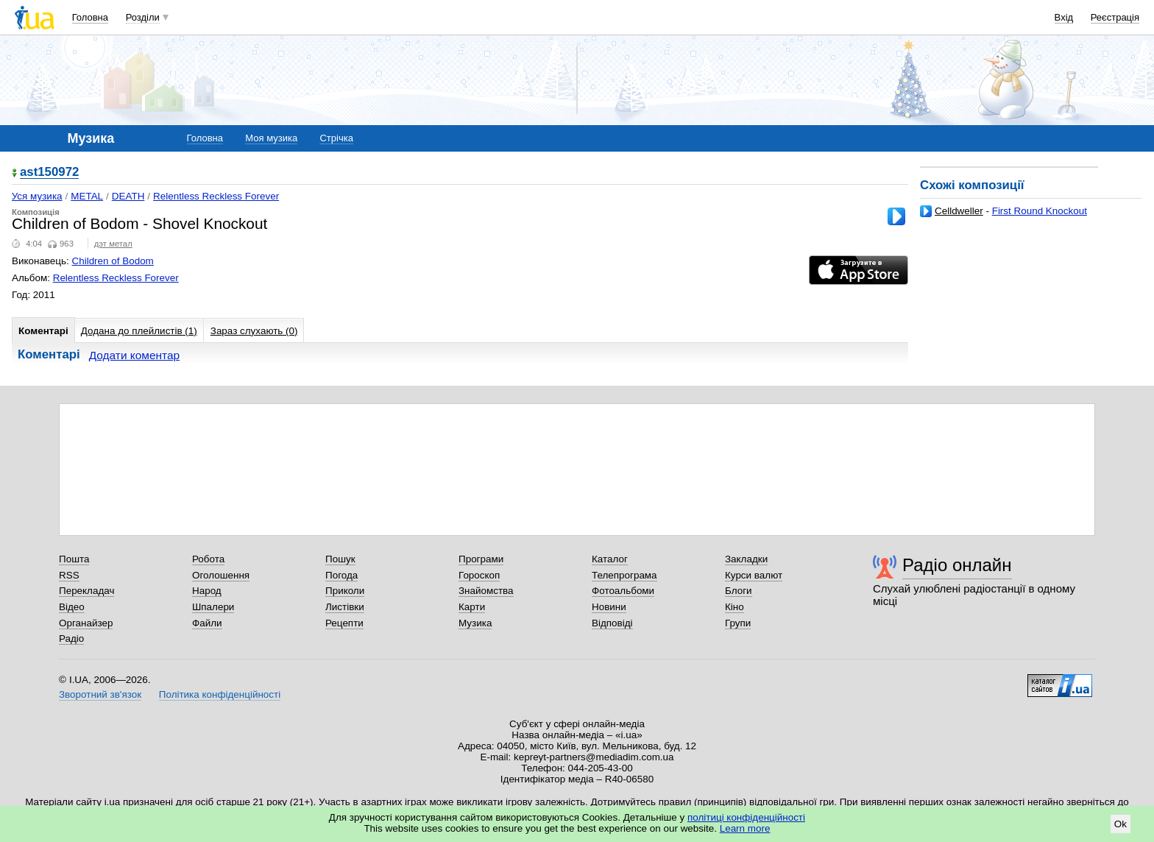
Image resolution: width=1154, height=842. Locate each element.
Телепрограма (624, 575)
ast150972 (49, 172)
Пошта (74, 559)
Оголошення (220, 575)
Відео (72, 606)
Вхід (1064, 17)
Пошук (340, 559)
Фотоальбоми (623, 590)
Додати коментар (134, 355)
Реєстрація (1115, 17)
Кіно (734, 606)
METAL (87, 196)
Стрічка (336, 138)
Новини (609, 606)
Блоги (738, 590)
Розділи (143, 17)
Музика (475, 623)
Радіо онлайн (957, 565)
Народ (207, 590)
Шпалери (213, 606)
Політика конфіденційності (219, 694)
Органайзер (86, 623)
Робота (208, 559)
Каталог (610, 559)
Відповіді (612, 623)
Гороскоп (479, 575)
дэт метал (113, 243)
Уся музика (37, 196)
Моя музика (271, 138)
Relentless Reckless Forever (216, 196)
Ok (1120, 823)
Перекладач (86, 590)
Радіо (71, 638)
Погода (341, 575)
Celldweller (959, 210)
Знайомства (486, 590)
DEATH (128, 196)
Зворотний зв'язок (100, 694)
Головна (90, 17)
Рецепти (344, 623)
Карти (472, 606)
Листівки (344, 606)
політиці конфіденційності (746, 817)
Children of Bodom (113, 260)
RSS (69, 575)
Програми (481, 559)
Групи (738, 623)
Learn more (745, 828)
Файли (207, 623)
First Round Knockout (1039, 210)
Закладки (746, 559)
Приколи (344, 590)
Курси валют (753, 575)
